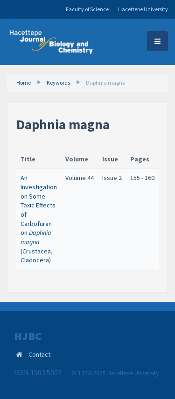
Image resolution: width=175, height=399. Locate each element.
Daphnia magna (106, 82)
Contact (39, 354)
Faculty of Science (87, 9)
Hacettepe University (143, 9)
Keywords (58, 82)
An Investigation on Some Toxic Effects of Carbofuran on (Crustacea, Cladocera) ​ (39, 218)
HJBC (28, 336)
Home (23, 82)
